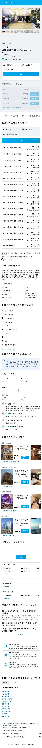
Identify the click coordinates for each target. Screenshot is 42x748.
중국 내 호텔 (5, 696)
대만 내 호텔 (5, 694)
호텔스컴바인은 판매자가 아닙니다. (22, 730)
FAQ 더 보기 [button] (21, 634)
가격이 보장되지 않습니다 (10, 725)
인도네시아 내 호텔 (7, 699)
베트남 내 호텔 (6, 711)
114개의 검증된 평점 (15, 59)
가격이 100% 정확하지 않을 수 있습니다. (22, 737)
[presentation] (10, 43)
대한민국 (13, 744)
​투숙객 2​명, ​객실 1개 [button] (9, 69)
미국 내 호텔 (5, 706)
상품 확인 (24, 457)
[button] (3, 3)
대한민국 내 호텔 (6, 701)
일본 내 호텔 (5, 704)
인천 (22, 744)
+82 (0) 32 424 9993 (8, 57)
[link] (11, 462)
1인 (5, 400)
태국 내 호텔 (5, 716)
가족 (24, 397)
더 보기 (4, 279)
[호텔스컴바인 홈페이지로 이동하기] (11, 3)
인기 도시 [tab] (13, 682)
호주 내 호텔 (5, 691)
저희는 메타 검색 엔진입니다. (22, 734)
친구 (24, 400)
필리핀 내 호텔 (6, 709)
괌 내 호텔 (5, 713)
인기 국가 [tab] (5, 682)
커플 (5, 397)
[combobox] (10, 390)
